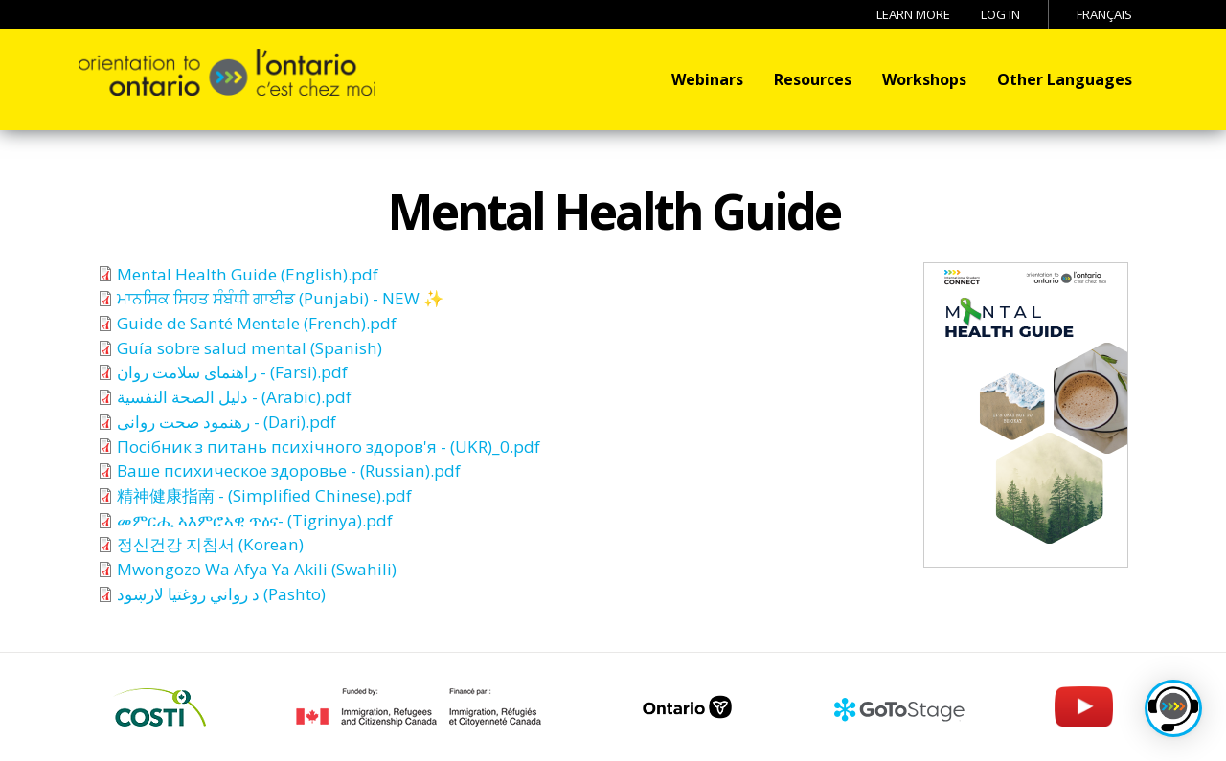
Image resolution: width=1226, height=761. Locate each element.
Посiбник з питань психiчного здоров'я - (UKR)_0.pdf (328, 447)
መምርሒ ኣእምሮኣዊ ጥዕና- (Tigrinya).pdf (255, 520)
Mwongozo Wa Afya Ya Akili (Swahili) (257, 569)
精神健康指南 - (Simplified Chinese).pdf (264, 495)
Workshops (924, 79)
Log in (1000, 14)
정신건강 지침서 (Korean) (210, 544)
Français (1104, 14)
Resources (812, 79)
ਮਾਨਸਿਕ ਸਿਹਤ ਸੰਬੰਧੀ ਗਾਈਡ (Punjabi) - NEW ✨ (280, 298)
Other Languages (1064, 79)
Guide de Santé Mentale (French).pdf (257, 323)
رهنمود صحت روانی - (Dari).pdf (226, 422)
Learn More (913, 14)
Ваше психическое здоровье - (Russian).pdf (289, 470)
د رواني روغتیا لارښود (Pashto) (221, 594)
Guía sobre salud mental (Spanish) (249, 348)
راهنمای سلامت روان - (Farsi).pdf (232, 372)
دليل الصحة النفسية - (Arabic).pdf (234, 397)
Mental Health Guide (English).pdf (247, 274)
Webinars (707, 79)
